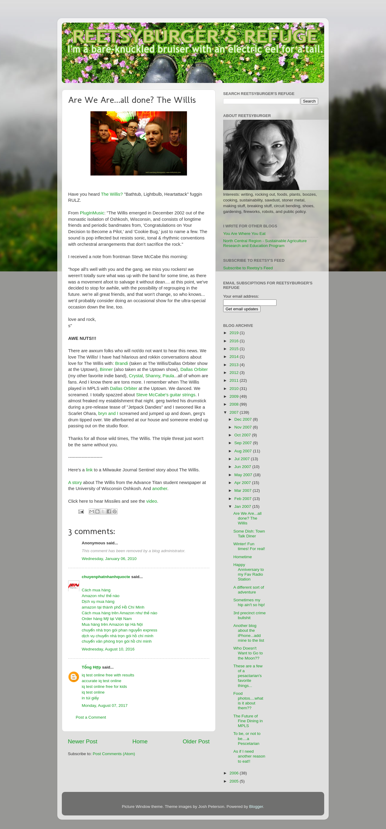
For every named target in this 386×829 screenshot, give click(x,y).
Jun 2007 (243, 466)
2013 (234, 364)
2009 (234, 396)
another (159, 488)
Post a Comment (91, 717)
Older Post (196, 741)
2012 (234, 372)
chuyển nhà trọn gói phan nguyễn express (119, 630)
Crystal (136, 375)
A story (75, 482)
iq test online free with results (108, 675)
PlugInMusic (92, 212)
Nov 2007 (243, 427)
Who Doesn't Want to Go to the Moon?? (248, 653)
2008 (234, 404)
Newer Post (82, 741)
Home (139, 741)
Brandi (121, 363)
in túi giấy (90, 698)
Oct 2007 (243, 435)
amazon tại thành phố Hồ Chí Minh (113, 607)
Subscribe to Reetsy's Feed (248, 268)
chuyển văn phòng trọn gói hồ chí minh (117, 641)
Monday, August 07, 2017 (105, 705)
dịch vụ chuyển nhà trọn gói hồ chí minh (117, 636)
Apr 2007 (243, 482)
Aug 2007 (243, 451)
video (151, 501)
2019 (234, 333)
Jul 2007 (242, 459)
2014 (234, 356)
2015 (234, 348)
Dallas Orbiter (194, 369)
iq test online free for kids (104, 686)
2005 (234, 781)
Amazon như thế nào (100, 595)
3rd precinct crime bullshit (249, 615)
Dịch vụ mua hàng (98, 601)
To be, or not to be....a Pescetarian (247, 738)
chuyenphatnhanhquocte (106, 576)
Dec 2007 (243, 419)
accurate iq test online (101, 681)
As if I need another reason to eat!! (249, 756)
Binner (107, 369)
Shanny (152, 375)
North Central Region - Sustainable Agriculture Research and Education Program (265, 243)
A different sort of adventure (248, 589)
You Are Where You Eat (244, 233)
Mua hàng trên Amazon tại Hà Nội (112, 624)
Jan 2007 (243, 506)
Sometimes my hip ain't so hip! (249, 602)
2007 (234, 412)
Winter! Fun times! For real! (249, 546)
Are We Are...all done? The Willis (247, 518)
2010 (234, 388)
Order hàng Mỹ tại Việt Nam (107, 618)
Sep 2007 (243, 443)
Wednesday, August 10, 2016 (108, 649)
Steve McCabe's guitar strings (165, 394)
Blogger (256, 806)
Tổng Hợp (91, 667)
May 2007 (243, 475)
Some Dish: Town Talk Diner (249, 533)
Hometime (242, 557)
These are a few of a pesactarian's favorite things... (248, 676)
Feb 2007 (243, 498)
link (89, 469)
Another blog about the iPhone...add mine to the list (248, 633)
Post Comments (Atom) (114, 753)
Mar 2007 (243, 490)
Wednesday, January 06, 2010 (109, 558)
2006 (234, 773)
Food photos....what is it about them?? (248, 700)
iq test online (93, 692)
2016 (234, 341)
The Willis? (112, 194)
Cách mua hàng (96, 590)
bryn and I (108, 413)
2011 (234, 380)
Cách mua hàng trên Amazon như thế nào (119, 613)
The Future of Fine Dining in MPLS (248, 721)
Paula (168, 375)
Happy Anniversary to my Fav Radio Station (248, 572)
